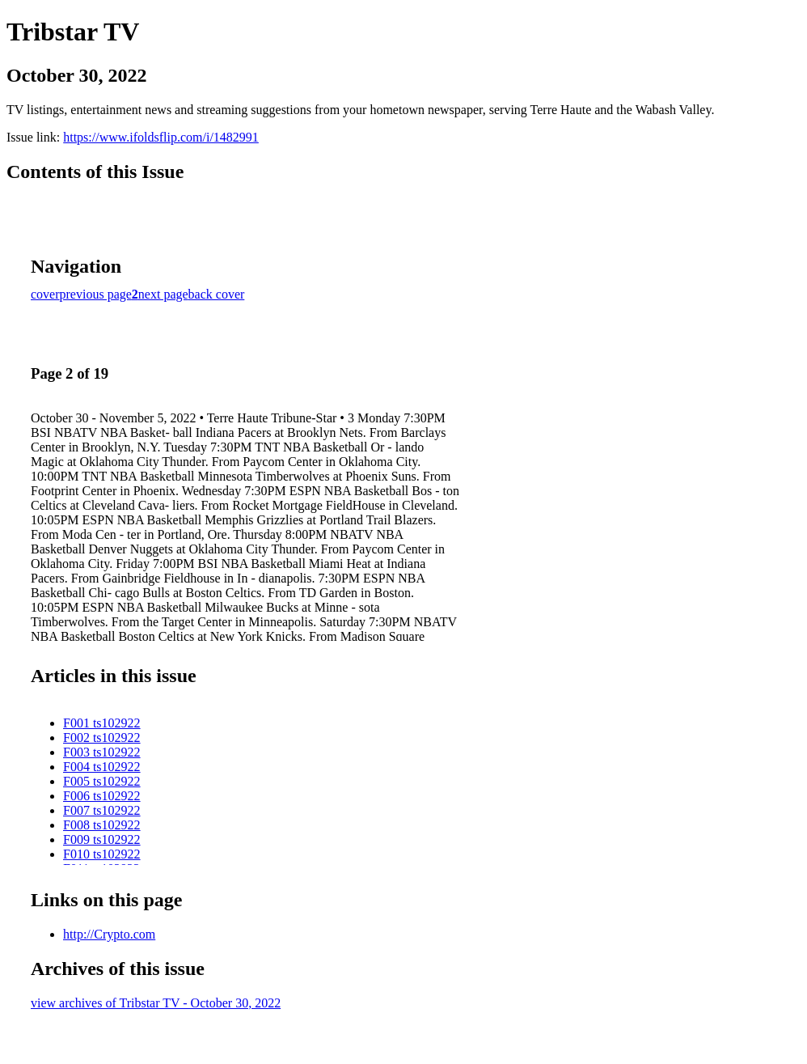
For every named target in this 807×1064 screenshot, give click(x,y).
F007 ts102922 (102, 810)
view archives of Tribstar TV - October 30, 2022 (156, 1003)
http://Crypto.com (109, 934)
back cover (216, 294)
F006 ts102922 (102, 796)
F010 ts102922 (102, 854)
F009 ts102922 (102, 839)
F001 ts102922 (102, 723)
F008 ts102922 (102, 825)
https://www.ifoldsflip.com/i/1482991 (161, 137)
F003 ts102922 (102, 752)
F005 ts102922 (102, 781)
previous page (96, 294)
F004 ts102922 (102, 767)
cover (45, 294)
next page (163, 294)
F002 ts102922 (102, 737)
